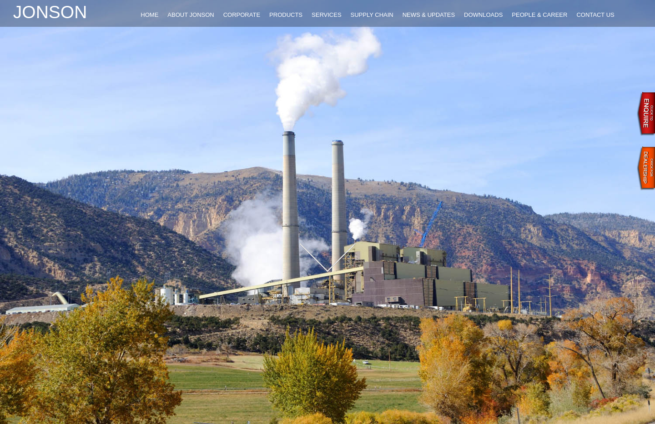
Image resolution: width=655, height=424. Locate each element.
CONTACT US (595, 14)
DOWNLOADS (483, 14)
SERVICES (327, 14)
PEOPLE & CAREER (539, 14)
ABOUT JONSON (190, 14)
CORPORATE (241, 14)
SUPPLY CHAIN (372, 14)
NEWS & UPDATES (429, 14)
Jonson (50, 12)
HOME (149, 14)
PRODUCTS (285, 14)
